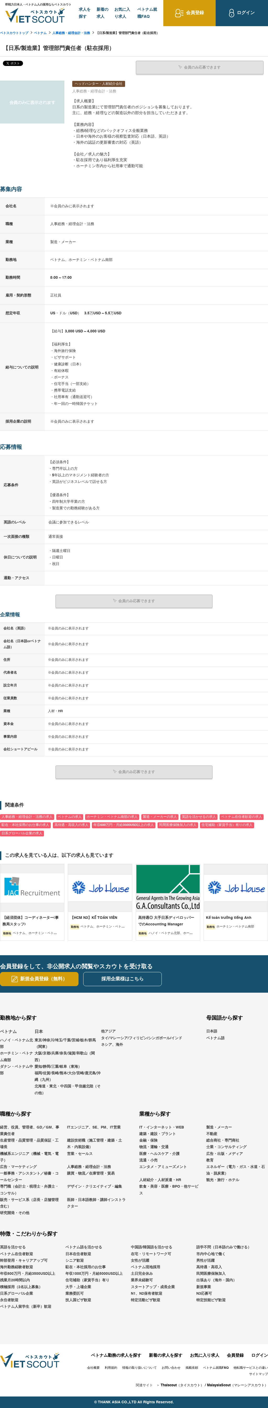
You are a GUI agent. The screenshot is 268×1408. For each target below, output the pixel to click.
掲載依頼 (192, 1367)
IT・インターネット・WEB (161, 1127)
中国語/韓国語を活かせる (151, 1247)
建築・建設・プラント (157, 1134)
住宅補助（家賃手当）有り (87, 1280)
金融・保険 (148, 1140)
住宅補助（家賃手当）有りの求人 (227, 824)
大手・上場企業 (78, 1286)
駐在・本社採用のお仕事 (85, 1267)
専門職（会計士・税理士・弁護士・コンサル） (29, 1189)
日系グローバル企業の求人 (22, 833)
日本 (39, 1032)
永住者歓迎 (9, 1300)
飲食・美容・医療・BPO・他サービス (168, 1189)
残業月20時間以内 (15, 1280)
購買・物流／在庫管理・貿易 (91, 1173)
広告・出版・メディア (224, 1153)
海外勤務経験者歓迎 (16, 1267)
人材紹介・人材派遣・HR (160, 1180)
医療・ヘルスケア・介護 (159, 1153)
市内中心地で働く (211, 1254)
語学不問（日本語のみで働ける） (223, 1247)
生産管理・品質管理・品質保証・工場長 (29, 1143)
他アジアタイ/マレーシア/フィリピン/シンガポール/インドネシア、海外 (141, 1037)
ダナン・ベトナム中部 (16, 1070)
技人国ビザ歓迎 (78, 1300)
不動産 (211, 1134)
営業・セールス (80, 1153)
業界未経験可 (142, 1280)
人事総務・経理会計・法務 (71, 33)
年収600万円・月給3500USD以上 (27, 1273)
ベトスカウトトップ (14, 33)
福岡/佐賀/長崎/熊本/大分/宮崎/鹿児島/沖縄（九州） (67, 1076)
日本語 (211, 1031)
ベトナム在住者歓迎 (16, 1254)
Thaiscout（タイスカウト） (182, 1385)
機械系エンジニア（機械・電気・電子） (29, 1157)
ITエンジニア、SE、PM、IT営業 (94, 1127)
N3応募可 (204, 1293)
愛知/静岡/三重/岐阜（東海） (58, 1066)
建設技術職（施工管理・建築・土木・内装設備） (94, 1143)
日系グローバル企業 (16, 1293)
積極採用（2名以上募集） (21, 1286)
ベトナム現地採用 (145, 1267)
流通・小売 (148, 1160)
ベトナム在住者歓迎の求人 (241, 816)
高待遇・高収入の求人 (71, 824)
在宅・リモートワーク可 (151, 1254)
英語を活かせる (13, 1247)
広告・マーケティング (18, 1167)
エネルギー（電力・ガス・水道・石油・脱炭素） (235, 1170)
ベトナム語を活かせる (83, 1247)
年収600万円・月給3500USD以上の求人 (123, 824)
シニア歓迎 (74, 1260)
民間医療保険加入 (211, 1273)
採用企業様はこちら (122, 978)
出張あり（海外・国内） (216, 1280)
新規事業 (203, 1286)
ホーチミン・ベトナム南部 (16, 1056)
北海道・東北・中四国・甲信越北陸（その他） (67, 1089)
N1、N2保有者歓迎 (146, 1293)
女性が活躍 (140, 1260)
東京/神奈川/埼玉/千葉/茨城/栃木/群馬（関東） (65, 1043)
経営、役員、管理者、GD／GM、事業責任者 (29, 1130)
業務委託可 (74, 1293)
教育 (210, 1160)
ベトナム (40, 33)
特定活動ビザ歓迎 (145, 1300)
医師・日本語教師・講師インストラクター (96, 1203)
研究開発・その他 (14, 1213)
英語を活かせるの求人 (199, 816)
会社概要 (93, 1367)
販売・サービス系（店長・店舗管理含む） (29, 1203)
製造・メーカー (219, 1127)
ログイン (259, 1355)
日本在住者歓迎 (78, 1254)
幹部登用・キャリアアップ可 (24, 1260)
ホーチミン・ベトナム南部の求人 (112, 816)
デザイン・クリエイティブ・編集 (94, 1186)
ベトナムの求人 (70, 816)
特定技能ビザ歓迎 (211, 1300)
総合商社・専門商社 (222, 1140)
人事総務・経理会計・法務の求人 (27, 816)
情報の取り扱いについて (139, 1367)
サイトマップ (258, 1374)
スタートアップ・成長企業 (153, 1286)
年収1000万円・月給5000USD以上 (94, 1273)
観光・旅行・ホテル (222, 1180)
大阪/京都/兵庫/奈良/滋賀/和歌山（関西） (65, 1056)
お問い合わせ (171, 1367)
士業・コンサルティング (226, 1147)
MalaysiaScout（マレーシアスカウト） (237, 1385)
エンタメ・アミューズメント (163, 1167)
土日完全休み (142, 1273)
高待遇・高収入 (209, 1267)
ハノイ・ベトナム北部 (16, 1043)
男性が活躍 (205, 1260)
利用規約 (111, 1367)
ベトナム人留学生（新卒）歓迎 (25, 1306)
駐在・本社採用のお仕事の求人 (25, 824)
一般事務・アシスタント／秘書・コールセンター (29, 1176)
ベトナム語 (215, 1038)
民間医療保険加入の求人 (178, 824)
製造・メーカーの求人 (160, 816)
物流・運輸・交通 (154, 1147)
